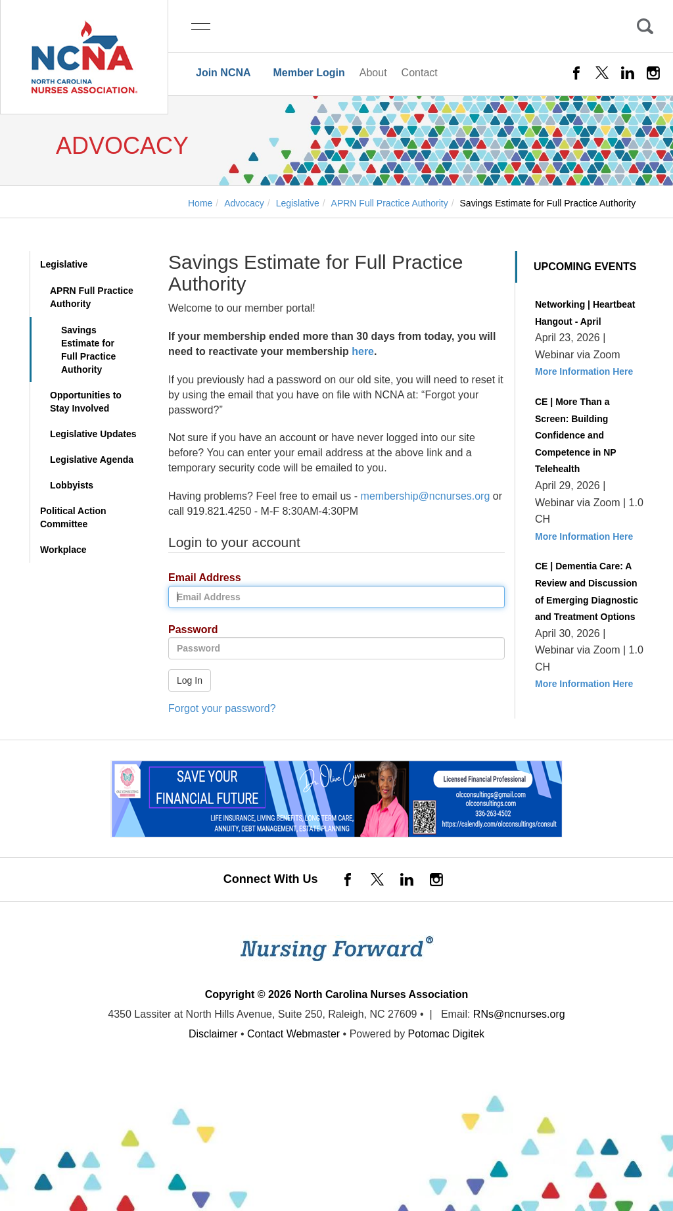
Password (188, 630)
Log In (189, 680)
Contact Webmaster (293, 1033)
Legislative (63, 264)
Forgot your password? (222, 708)
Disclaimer (213, 1033)
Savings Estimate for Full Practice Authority (88, 350)
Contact (420, 72)
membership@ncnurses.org (425, 496)
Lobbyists (71, 485)
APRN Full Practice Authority (91, 297)
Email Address (199, 578)
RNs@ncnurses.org (519, 1014)
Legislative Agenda (91, 459)
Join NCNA (223, 72)
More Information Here (584, 371)
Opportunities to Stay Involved (86, 402)
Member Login (308, 72)
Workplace (63, 549)
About (373, 72)
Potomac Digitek (446, 1033)
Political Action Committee (73, 517)
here (363, 351)
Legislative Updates (93, 434)
